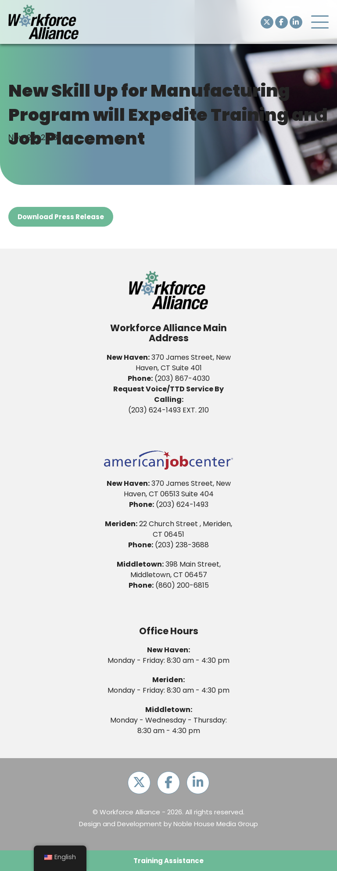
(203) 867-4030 (182, 378)
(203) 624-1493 (154, 410)
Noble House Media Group (215, 823)
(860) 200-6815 (182, 585)
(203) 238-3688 (182, 545)
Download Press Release (61, 216)
